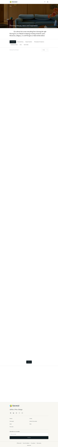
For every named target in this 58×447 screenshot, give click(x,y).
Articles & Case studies (33, 421)
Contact (30, 418)
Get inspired (12, 421)
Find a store (11, 426)
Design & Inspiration (28, 41)
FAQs (30, 424)
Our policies (33, 443)
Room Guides (26, 44)
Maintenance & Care (14, 44)
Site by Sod (29, 445)
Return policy (39, 443)
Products (11, 418)
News (21, 44)
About (11, 424)
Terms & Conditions (26, 443)
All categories (13, 41)
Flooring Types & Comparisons (39, 41)
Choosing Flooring (20, 41)
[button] (47, 2)
